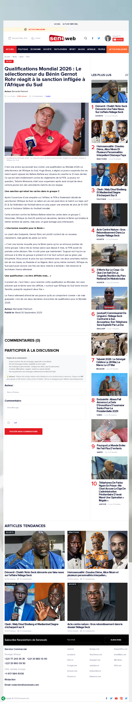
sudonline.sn (94, 665)
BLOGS (81, 49)
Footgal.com (72, 665)
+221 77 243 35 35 (15, 659)
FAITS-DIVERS (60, 49)
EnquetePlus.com (120, 649)
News (15, 57)
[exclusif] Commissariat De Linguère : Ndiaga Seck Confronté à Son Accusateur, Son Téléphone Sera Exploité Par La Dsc (112, 319)
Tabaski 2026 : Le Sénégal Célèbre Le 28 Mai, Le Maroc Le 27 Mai (110, 362)
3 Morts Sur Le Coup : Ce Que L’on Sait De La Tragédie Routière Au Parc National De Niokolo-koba (111, 274)
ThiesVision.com (95, 655)
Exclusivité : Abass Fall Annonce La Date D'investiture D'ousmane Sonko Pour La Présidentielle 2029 (110, 405)
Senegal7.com (94, 660)
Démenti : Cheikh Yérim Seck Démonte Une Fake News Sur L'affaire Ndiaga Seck (111, 109)
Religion (100, 369)
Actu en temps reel (70, 24)
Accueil (57, 24)
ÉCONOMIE (35, 49)
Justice (102, 504)
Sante (100, 452)
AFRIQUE (91, 49)
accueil (10, 49)
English (48, 96)
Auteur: (45, 390)
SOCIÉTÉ (47, 49)
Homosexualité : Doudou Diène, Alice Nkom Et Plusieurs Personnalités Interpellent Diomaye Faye (111, 151)
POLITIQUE (23, 49)
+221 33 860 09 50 (15, 663)
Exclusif (101, 329)
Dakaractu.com (95, 676)
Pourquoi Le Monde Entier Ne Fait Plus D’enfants (111, 447)
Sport (21, 57)
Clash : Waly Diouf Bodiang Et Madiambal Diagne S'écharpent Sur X (111, 192)
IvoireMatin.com (120, 655)
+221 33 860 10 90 (37, 659)
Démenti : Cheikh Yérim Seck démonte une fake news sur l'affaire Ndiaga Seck (34, 574)
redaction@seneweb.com (25, 685)
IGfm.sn (70, 660)
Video (99, 415)
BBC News (118, 660)
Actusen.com (72, 671)
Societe (99, 116)
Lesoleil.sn (71, 655)
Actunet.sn (71, 676)
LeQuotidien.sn (95, 671)
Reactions (102, 159)
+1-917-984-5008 (14, 673)
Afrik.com (117, 665)
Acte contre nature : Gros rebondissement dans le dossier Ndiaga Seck (94, 626)
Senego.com (94, 649)
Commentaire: (45, 412)
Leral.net (70, 649)
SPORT (72, 49)
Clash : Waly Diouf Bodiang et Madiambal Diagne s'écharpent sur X (31, 626)
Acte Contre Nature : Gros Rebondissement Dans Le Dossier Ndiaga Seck (110, 232)
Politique (101, 199)
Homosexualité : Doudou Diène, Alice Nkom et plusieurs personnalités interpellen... (92, 574)
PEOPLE (101, 49)
